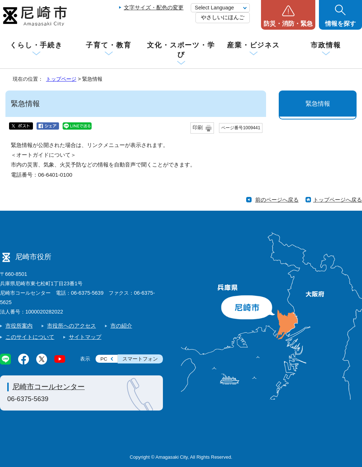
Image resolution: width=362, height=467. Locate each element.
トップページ (61, 79)
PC (103, 359)
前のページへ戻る (277, 200)
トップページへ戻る (337, 200)
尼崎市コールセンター (48, 387)
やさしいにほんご (222, 17)
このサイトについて (29, 337)
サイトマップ (85, 337)
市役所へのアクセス (71, 326)
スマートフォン (140, 359)
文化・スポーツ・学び (181, 49)
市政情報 (326, 45)
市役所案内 (19, 326)
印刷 (198, 127)
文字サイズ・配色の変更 (154, 7)
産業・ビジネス (253, 45)
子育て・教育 (108, 45)
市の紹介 (121, 326)
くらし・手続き (36, 45)
